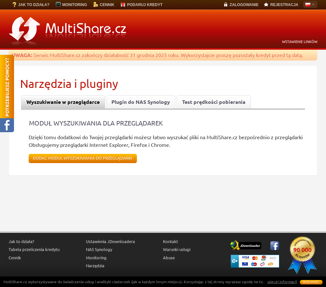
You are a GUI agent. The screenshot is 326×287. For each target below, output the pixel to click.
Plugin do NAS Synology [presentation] (140, 102)
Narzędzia (95, 265)
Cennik (15, 257)
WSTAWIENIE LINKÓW (299, 42)
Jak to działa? (21, 241)
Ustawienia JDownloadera (110, 241)
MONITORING (74, 5)
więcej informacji (282, 282)
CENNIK (107, 5)
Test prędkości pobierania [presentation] (213, 102)
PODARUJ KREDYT (144, 5)
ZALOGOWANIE (244, 5)
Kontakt (170, 241)
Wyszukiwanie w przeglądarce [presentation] (63, 102)
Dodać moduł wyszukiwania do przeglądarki (82, 158)
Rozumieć (311, 282)
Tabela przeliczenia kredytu (34, 249)
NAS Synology (99, 249)
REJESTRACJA (284, 5)
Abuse (169, 257)
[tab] (63, 102)
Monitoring (96, 257)
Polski (309, 5)
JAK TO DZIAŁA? (33, 5)
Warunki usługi (176, 249)
